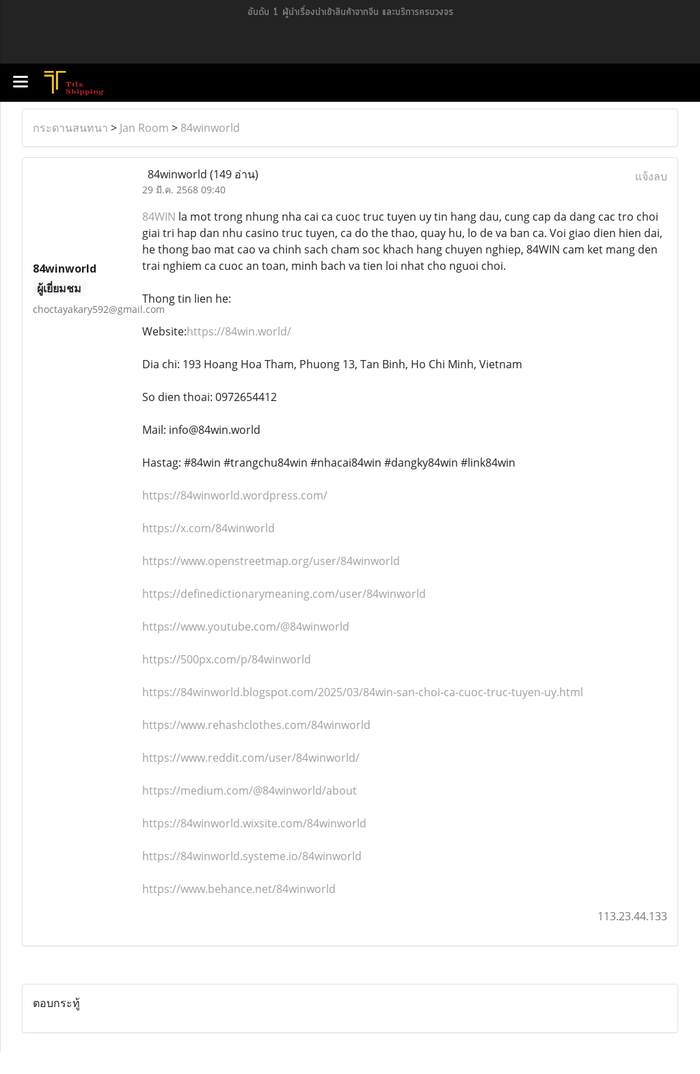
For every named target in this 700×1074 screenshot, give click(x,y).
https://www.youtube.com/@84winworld (245, 626)
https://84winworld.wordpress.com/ (234, 495)
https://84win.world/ (239, 331)
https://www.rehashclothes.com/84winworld (256, 724)
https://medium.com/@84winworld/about (249, 790)
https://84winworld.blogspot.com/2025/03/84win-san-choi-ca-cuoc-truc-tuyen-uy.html (362, 692)
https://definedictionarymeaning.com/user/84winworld (284, 593)
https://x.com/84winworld (208, 528)
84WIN (159, 216)
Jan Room (144, 127)
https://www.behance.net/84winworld (239, 888)
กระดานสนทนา (70, 127)
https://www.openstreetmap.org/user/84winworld (271, 560)
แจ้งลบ (651, 176)
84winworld (210, 127)
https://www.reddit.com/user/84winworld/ (251, 757)
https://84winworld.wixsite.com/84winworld (254, 823)
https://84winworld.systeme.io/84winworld (252, 856)
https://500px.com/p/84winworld (226, 659)
